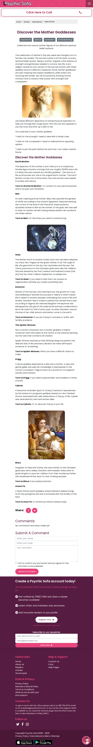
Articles (27, 22)
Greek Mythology (65, 39)
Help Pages (53, 667)
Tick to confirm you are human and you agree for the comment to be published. (43, 565)
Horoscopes (21, 673)
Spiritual (38, 39)
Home (18, 22)
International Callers (40, 736)
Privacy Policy (22, 683)
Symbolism (49, 39)
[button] (46, 12)
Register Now (46, 619)
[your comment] (46, 553)
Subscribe (46, 645)
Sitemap (55, 736)
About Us (19, 664)
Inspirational (37, 22)
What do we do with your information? (27, 694)
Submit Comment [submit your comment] (26, 571)
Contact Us (53, 661)
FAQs (50, 664)
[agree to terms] (16, 563)
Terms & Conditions (24, 689)
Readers (19, 667)
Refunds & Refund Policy (26, 686)
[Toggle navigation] (89, 3)
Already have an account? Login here (46, 625)
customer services (40, 711)
